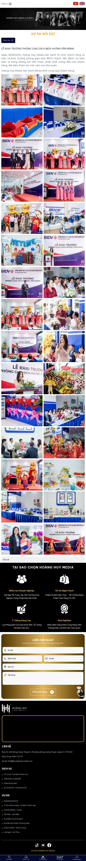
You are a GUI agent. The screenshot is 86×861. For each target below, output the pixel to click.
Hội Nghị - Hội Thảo (12, 832)
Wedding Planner (11, 801)
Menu (6, 3)
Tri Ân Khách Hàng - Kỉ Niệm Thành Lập (20, 805)
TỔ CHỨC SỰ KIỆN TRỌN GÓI (16, 774)
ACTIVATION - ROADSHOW (15, 788)
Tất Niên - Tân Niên (11, 814)
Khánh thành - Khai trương (15, 828)
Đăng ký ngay (43, 692)
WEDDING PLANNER (12, 779)
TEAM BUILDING (10, 783)
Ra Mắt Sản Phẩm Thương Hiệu (17, 823)
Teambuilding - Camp (13, 810)
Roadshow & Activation (13, 819)
